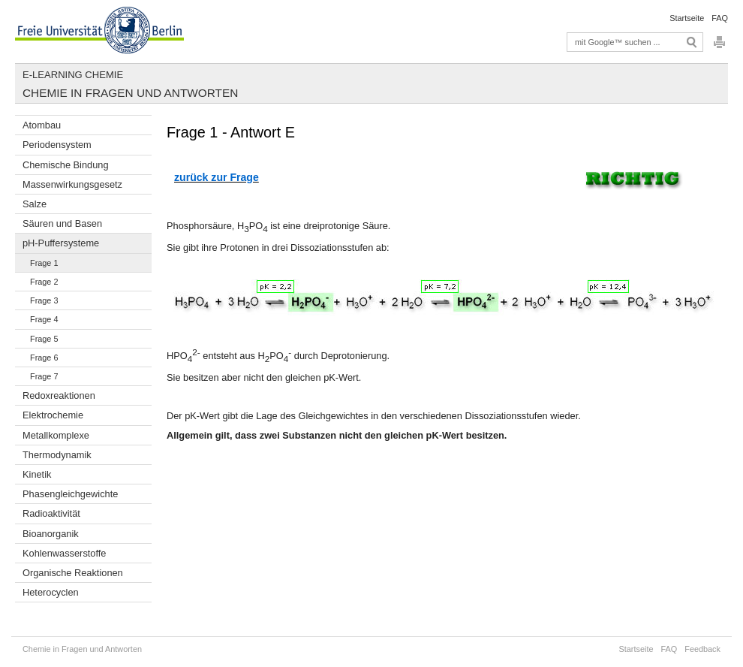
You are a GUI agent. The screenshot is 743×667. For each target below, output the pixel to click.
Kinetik (37, 474)
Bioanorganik (51, 533)
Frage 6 (44, 357)
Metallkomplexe (56, 435)
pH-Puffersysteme (61, 243)
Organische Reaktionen (73, 572)
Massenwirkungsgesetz (72, 184)
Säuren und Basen (62, 223)
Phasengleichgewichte (70, 493)
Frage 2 (44, 281)
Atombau (42, 125)
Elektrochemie (53, 415)
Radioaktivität (51, 513)
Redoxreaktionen (59, 395)
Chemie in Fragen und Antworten (130, 92)
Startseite (686, 18)
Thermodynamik (57, 454)
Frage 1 (44, 262)
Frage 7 (44, 376)
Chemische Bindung (66, 165)
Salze (35, 204)
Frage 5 (44, 338)
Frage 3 (44, 300)
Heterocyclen (51, 592)
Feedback (702, 648)
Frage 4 (44, 319)
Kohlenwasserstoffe (64, 553)
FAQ (719, 18)
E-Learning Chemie (73, 74)
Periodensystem (57, 144)
